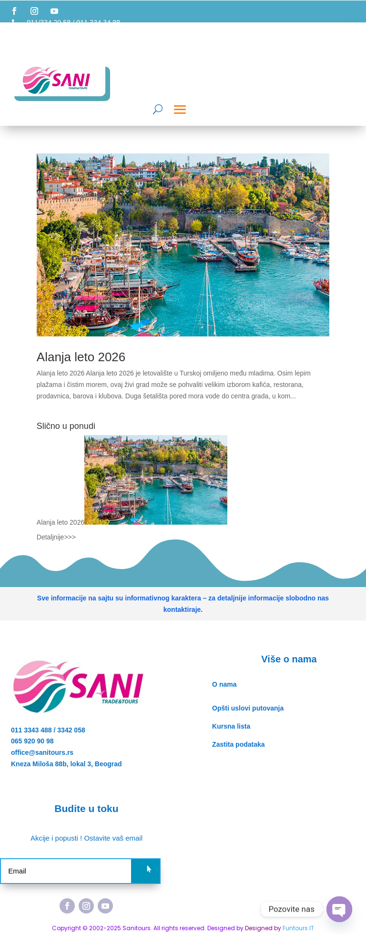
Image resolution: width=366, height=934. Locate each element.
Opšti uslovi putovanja (248, 708)
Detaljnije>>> (56, 537)
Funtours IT (298, 928)
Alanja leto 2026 (81, 357)
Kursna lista (231, 726)
